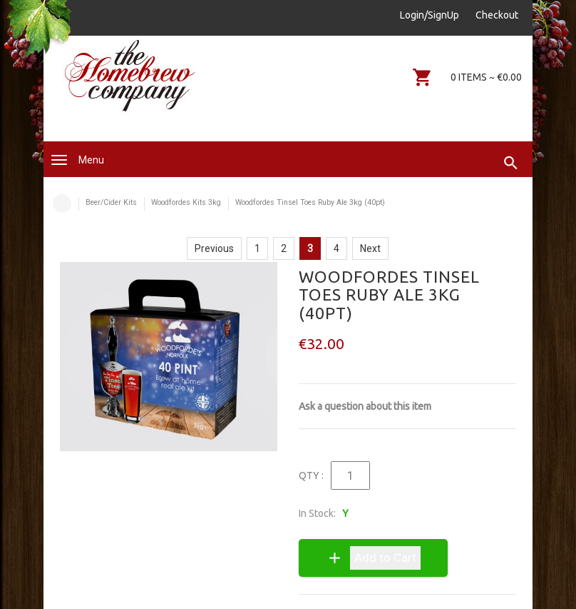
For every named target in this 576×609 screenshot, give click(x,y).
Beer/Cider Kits (111, 202)
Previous (214, 248)
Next (370, 248)
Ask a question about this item (365, 406)
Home (62, 203)
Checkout (496, 15)
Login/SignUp (429, 15)
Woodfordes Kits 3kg (186, 202)
